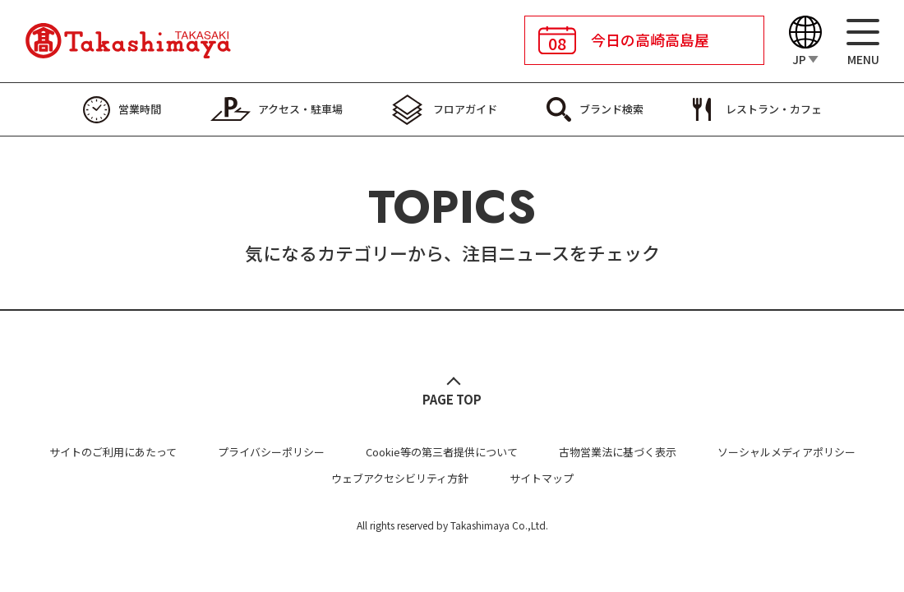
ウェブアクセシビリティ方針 (399, 478)
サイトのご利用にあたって (113, 452)
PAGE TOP (452, 399)
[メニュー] (862, 41)
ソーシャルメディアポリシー (786, 452)
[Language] (805, 41)
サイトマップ (542, 478)
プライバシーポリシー (271, 452)
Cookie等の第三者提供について (442, 452)
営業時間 (139, 109)
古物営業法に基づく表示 (617, 452)
